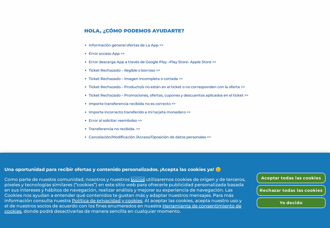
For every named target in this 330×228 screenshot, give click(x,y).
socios (138, 179)
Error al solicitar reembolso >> (115, 120)
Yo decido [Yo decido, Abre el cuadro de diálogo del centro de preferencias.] (291, 202)
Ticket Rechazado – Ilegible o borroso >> (124, 70)
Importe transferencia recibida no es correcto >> (132, 104)
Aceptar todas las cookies (291, 177)
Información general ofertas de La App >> (126, 45)
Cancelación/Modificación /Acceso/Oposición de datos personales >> (150, 137)
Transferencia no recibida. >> (114, 129)
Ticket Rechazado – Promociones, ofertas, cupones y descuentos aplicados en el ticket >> (168, 95)
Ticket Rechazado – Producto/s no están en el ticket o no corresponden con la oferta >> (167, 87)
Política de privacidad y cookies (107, 200)
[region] (165, 190)
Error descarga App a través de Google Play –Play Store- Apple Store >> (152, 62)
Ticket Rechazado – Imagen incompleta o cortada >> (136, 79)
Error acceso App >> (107, 53)
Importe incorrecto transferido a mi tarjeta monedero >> (140, 112)
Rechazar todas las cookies (291, 190)
